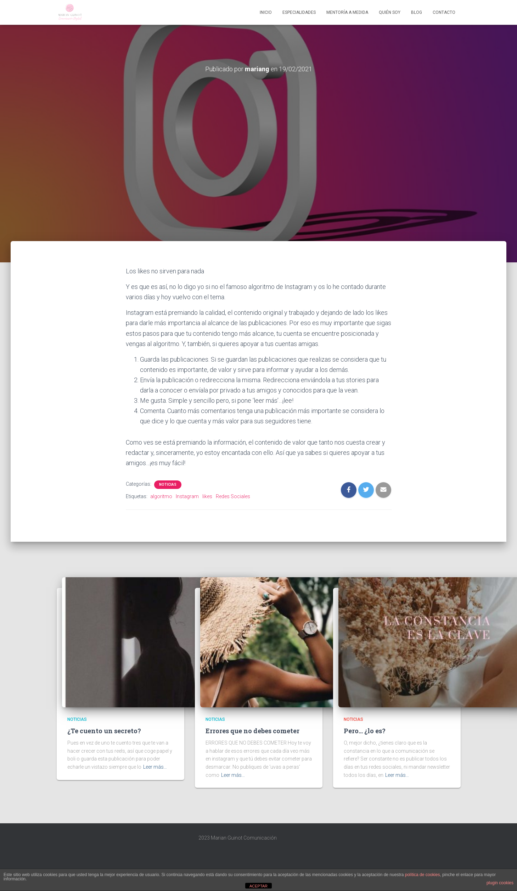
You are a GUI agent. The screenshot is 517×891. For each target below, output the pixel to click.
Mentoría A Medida (347, 12)
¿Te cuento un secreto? (104, 730)
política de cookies (422, 874)
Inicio (266, 12)
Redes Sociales (233, 496)
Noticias (167, 484)
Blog (416, 12)
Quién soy (389, 12)
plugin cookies (500, 882)
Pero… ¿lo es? (365, 730)
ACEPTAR (258, 886)
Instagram (187, 496)
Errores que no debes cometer (252, 730)
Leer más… (155, 767)
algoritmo (161, 496)
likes (207, 496)
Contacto (444, 12)
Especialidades (299, 12)
